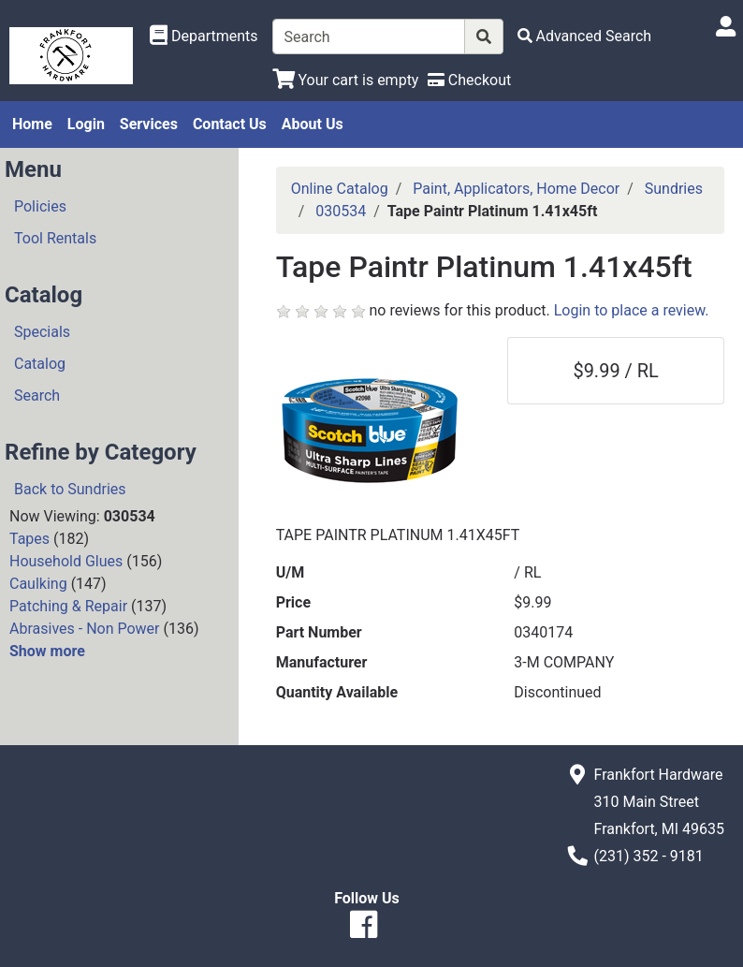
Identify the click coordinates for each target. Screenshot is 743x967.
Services (149, 124)
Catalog (40, 364)
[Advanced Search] (584, 36)
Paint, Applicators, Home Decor (516, 189)
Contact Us (230, 124)
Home (32, 124)
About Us (312, 124)
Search (37, 395)
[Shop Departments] (204, 36)
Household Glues (66, 561)
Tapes (29, 539)
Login (86, 124)
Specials (42, 332)
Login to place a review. (631, 310)
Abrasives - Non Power (84, 628)
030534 (340, 211)
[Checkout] (469, 80)
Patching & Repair (68, 606)
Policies (40, 206)
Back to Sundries (70, 489)
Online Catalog (339, 189)
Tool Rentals (55, 238)
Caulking (38, 584)
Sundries (674, 189)
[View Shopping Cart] (345, 80)
